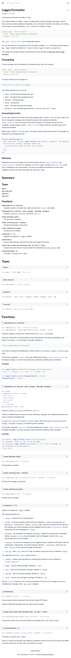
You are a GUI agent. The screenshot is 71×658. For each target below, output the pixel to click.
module (35, 330)
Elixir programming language (45, 654)
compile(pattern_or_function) (12, 205)
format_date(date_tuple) (10, 217)
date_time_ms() (7, 191)
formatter (32, 125)
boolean (33, 616)
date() (4, 188)
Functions (7, 201)
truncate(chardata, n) (9, 251)
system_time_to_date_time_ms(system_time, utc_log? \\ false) (23, 245)
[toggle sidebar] (2, 3)
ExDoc (25, 654)
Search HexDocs (35, 650)
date (19, 284)
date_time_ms (7, 400)
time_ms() (5, 196)
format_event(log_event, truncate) (14, 222)
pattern (26, 327)
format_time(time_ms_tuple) (11, 228)
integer (26, 616)
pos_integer (31, 477)
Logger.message (7, 398)
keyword (5, 402)
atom (49, 330)
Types (5, 184)
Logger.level (7, 395)
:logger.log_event (19, 477)
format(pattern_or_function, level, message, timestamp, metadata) (25, 211)
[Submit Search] (7, 3)
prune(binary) (6, 239)
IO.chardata (8, 404)
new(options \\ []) (8, 234)
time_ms (25, 284)
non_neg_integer (26, 633)
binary (13, 327)
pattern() (5, 193)
